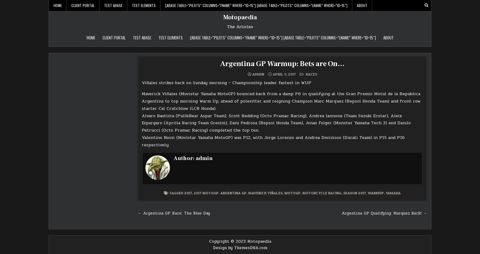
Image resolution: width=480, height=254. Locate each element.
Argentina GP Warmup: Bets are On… (282, 64)
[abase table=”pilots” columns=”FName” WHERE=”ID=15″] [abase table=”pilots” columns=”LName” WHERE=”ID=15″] (256, 5)
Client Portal (83, 5)
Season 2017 (354, 193)
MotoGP (292, 193)
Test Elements (144, 5)
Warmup (376, 193)
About (362, 5)
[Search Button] (426, 5)
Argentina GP (233, 193)
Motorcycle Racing (321, 193)
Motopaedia (240, 17)
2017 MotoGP (206, 193)
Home (58, 5)
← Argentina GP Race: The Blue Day (173, 213)
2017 (188, 193)
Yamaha (393, 193)
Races (311, 74)
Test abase (113, 5)
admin (258, 74)
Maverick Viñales (265, 193)
